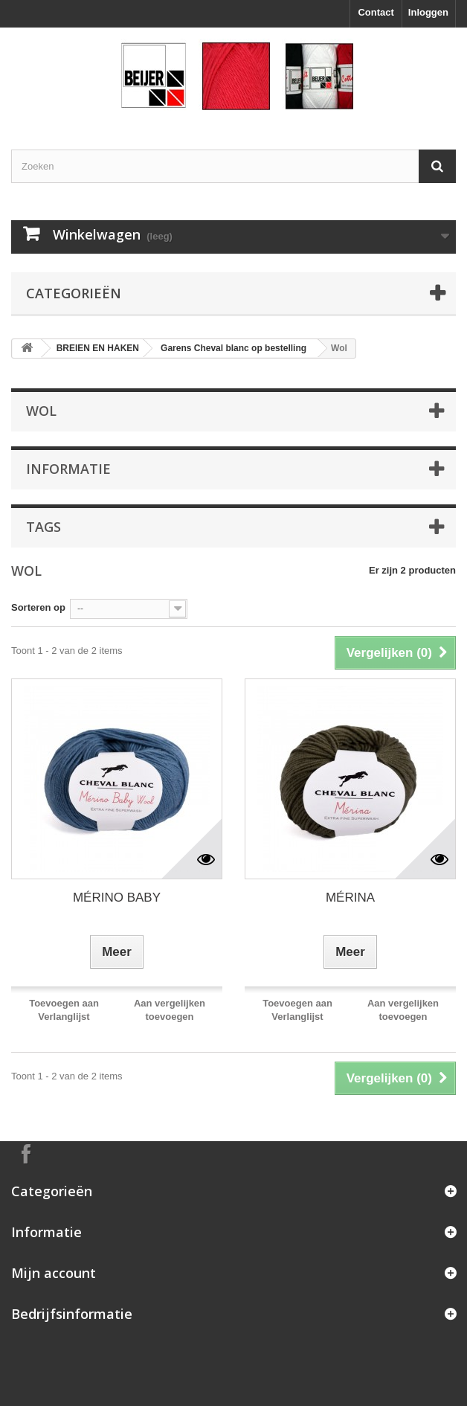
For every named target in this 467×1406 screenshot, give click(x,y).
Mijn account (53, 1273)
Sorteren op (38, 607)
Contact (375, 12)
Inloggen (428, 12)
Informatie (68, 469)
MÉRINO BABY (117, 897)
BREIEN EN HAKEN (98, 348)
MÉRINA (350, 897)
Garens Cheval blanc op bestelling (233, 348)
